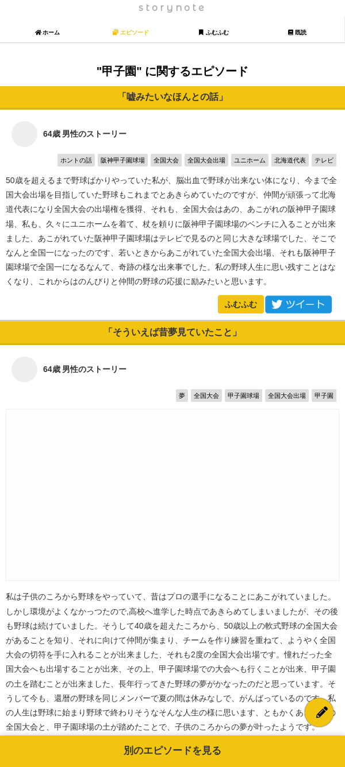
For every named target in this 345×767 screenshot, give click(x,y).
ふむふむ (241, 304)
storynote (172, 7)
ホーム (47, 32)
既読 (297, 32)
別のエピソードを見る (172, 750)
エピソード (131, 32)
